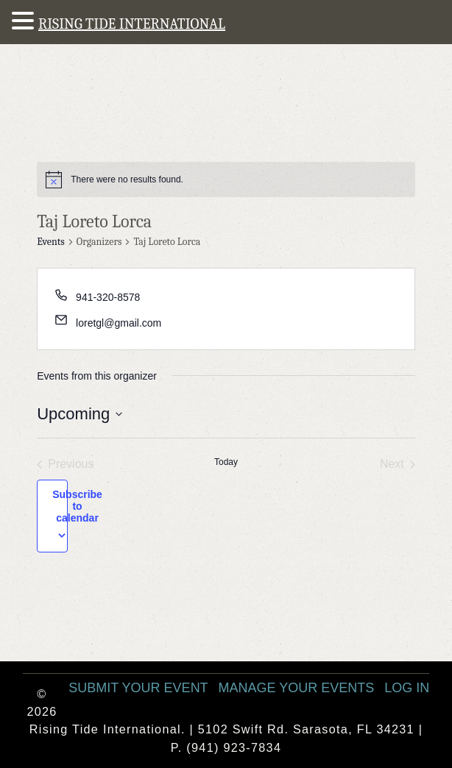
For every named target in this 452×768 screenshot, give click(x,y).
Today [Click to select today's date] (226, 462)
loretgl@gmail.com (118, 323)
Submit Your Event (138, 687)
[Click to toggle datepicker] (79, 414)
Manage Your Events (297, 687)
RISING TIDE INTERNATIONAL (131, 23)
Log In (406, 687)
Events (51, 241)
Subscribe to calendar (77, 506)
